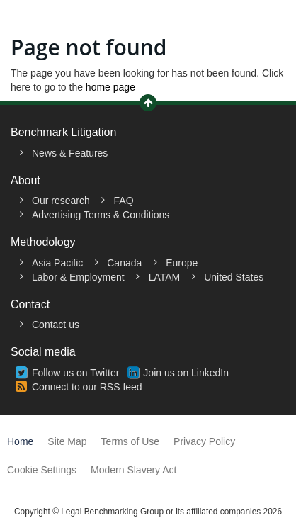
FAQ (124, 200)
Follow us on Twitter (75, 372)
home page (110, 87)
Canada (124, 263)
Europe (182, 263)
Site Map (66, 441)
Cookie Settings (41, 469)
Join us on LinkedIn (186, 372)
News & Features (70, 153)
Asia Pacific (57, 263)
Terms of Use (130, 441)
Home (20, 441)
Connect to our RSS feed (87, 387)
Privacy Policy (204, 441)
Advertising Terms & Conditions (100, 214)
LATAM (165, 277)
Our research (61, 200)
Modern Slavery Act (133, 469)
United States (233, 277)
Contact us (55, 324)
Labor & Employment (78, 277)
